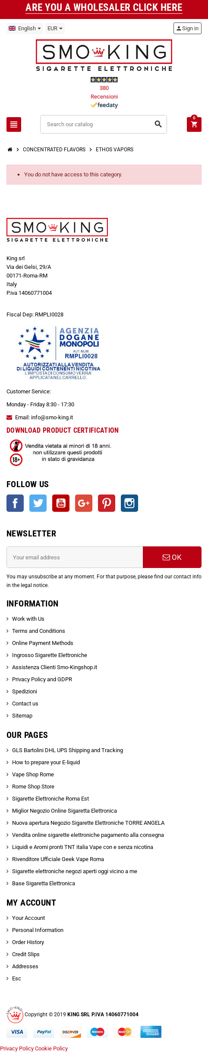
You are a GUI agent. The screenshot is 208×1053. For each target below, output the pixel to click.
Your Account (28, 918)
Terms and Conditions (38, 631)
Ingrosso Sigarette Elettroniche (49, 655)
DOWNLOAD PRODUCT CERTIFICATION (62, 430)
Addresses (25, 966)
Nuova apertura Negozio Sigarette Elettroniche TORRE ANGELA (88, 823)
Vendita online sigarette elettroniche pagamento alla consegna (88, 835)
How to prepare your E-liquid (46, 762)
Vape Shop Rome (33, 774)
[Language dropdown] (24, 28)
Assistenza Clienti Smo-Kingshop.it (54, 667)
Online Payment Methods (42, 643)
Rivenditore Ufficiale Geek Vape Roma (58, 859)
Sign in (187, 28)
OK (172, 557)
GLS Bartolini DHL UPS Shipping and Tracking (67, 750)
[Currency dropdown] (55, 28)
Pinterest (106, 503)
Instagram (129, 503)
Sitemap (22, 715)
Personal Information (37, 930)
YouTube (60, 503)
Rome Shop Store (33, 786)
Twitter (38, 503)
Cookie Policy (51, 1048)
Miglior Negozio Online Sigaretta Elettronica (64, 810)
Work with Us (28, 619)
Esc (16, 978)
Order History (28, 942)
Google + (83, 503)
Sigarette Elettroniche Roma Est (50, 798)
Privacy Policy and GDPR (42, 679)
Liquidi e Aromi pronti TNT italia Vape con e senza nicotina (82, 847)
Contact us (25, 703)
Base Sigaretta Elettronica (43, 883)
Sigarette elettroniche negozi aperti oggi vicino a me (74, 871)
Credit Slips (26, 954)
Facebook (15, 503)
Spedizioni (24, 691)
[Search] (103, 124)
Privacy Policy (17, 1048)
